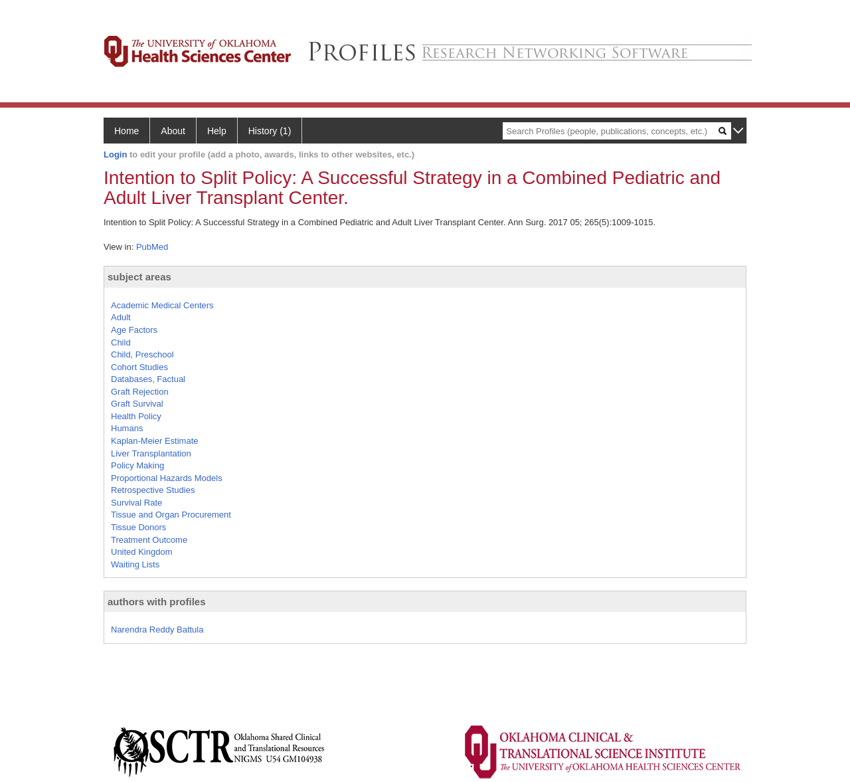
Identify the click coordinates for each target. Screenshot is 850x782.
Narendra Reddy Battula (157, 630)
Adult (121, 317)
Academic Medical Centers (162, 305)
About (173, 131)
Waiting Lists (135, 564)
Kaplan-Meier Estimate (155, 441)
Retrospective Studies (153, 490)
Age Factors (134, 330)
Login (115, 154)
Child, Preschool (142, 354)
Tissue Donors (138, 527)
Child (121, 342)
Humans (127, 428)
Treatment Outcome (149, 540)
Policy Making (137, 465)
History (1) (270, 131)
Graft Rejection (140, 392)
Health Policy (136, 416)
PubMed (152, 247)
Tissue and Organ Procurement (171, 515)
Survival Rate (136, 503)
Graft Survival (137, 404)
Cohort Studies (139, 367)
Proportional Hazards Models (166, 478)
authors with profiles (157, 601)
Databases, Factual (148, 379)
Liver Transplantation (151, 453)
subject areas (139, 276)
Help (216, 131)
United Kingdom (142, 552)
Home (126, 131)
